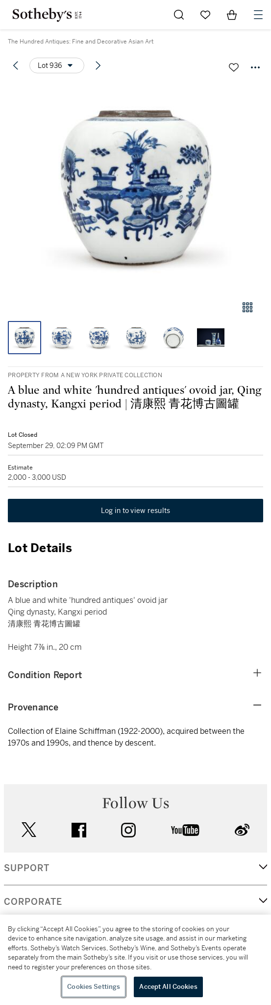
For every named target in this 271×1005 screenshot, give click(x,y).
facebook (79, 830)
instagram (128, 830)
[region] (135, 960)
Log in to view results (136, 510)
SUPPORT (26, 868)
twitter (29, 829)
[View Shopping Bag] (232, 14)
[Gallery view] (247, 307)
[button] (135, 187)
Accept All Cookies (168, 987)
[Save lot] (234, 67)
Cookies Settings (93, 987)
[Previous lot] (15, 65)
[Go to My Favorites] (205, 14)
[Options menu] (56, 65)
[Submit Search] (179, 15)
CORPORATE (33, 902)
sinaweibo (242, 830)
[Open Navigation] (258, 14)
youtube (185, 830)
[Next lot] (98, 65)
